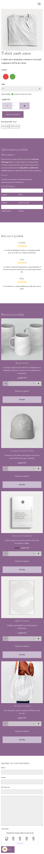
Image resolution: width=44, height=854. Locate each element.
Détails (22, 400)
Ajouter (8, 849)
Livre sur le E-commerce (22, 535)
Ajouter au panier (13, 114)
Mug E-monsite (22, 363)
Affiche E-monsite (22, 621)
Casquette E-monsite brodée (22, 450)
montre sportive (34, 171)
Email (3, 778)
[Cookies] (4, 849)
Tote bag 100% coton (22, 706)
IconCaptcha (20, 843)
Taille (3, 84)
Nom (3, 768)
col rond (5, 127)
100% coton (15, 127)
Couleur (4, 70)
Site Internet (5, 787)
